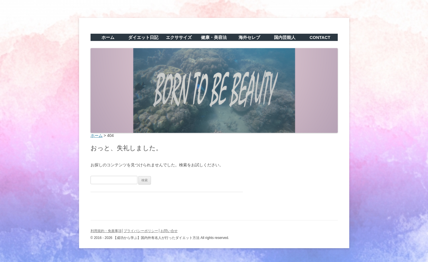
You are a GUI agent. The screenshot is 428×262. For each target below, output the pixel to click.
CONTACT (320, 37)
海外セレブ (249, 37)
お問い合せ (169, 231)
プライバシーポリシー (141, 231)
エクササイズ (179, 37)
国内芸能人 (284, 37)
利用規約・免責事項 (106, 231)
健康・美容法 (214, 37)
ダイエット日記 (143, 37)
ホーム (107, 37)
